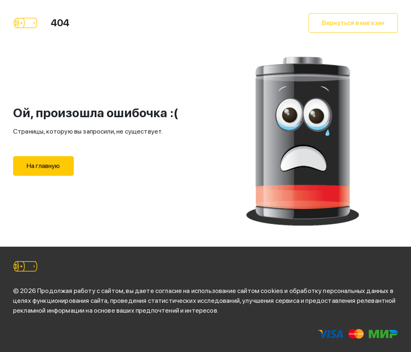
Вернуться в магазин (353, 23)
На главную (43, 166)
